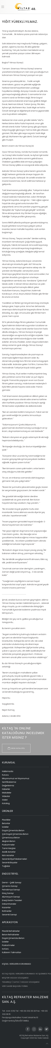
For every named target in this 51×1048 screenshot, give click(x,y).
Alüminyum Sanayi (11, 896)
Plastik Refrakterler (11, 931)
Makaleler (6, 792)
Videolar (6, 796)
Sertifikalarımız (9, 782)
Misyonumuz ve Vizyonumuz (15, 778)
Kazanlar (6, 907)
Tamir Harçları (9, 848)
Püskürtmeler (8, 844)
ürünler (7, 811)
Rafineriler (7, 911)
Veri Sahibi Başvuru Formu (15, 986)
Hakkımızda (7, 771)
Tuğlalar (6, 866)
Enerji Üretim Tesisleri (12, 900)
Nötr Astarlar (8, 855)
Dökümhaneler (9, 904)
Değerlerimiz (8, 785)
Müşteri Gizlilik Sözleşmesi (15, 978)
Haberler (6, 789)
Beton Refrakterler (10, 934)
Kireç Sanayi (8, 893)
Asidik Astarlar (9, 851)
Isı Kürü (5, 948)
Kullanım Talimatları (11, 952)
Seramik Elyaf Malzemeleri (14, 859)
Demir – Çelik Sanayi (11, 882)
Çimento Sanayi (9, 886)
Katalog (6, 803)
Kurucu (5, 775)
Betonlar (6, 823)
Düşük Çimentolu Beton (13, 830)
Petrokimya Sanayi (11, 889)
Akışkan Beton (8, 841)
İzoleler (5, 827)
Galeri (5, 799)
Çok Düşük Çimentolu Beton (15, 834)
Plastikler (6, 819)
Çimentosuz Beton (11, 837)
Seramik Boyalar (9, 862)
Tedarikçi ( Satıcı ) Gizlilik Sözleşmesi (21, 982)
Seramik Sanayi (9, 914)
